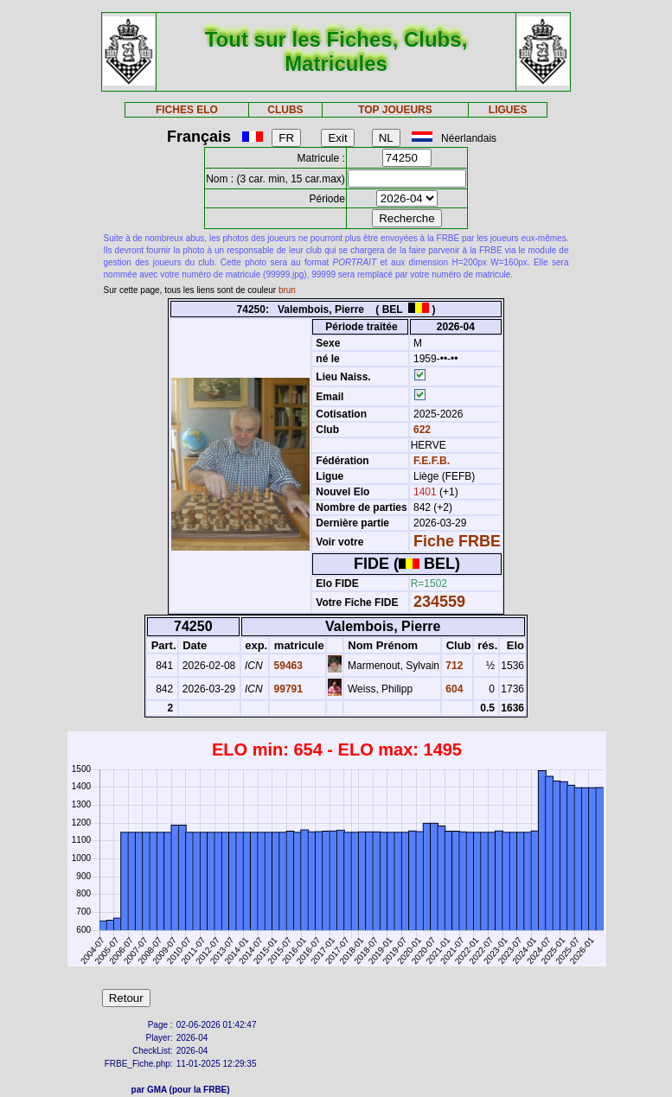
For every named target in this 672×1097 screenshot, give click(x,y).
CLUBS (285, 110)
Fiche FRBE (457, 541)
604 (453, 689)
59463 (287, 666)
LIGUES (508, 110)
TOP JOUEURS (395, 110)
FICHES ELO (187, 110)
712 (453, 666)
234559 (439, 601)
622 (421, 430)
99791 (287, 689)
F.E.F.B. (431, 461)
